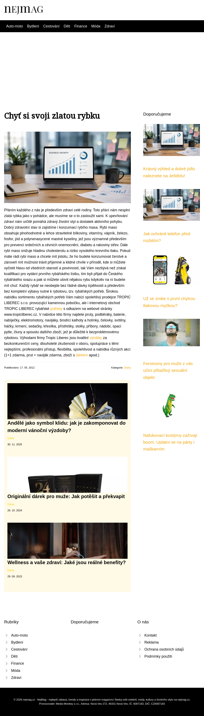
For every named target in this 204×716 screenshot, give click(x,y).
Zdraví (109, 26)
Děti (67, 26)
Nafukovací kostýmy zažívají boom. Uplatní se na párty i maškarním (170, 442)
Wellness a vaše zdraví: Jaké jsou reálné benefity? (66, 562)
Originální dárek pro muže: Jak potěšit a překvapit (66, 496)
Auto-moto (14, 26)
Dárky (127, 367)
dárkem (82, 355)
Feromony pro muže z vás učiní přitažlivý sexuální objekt (168, 370)
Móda (95, 26)
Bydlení (33, 26)
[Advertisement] (102, 63)
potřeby (56, 309)
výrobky (96, 338)
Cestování (51, 26)
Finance (80, 26)
